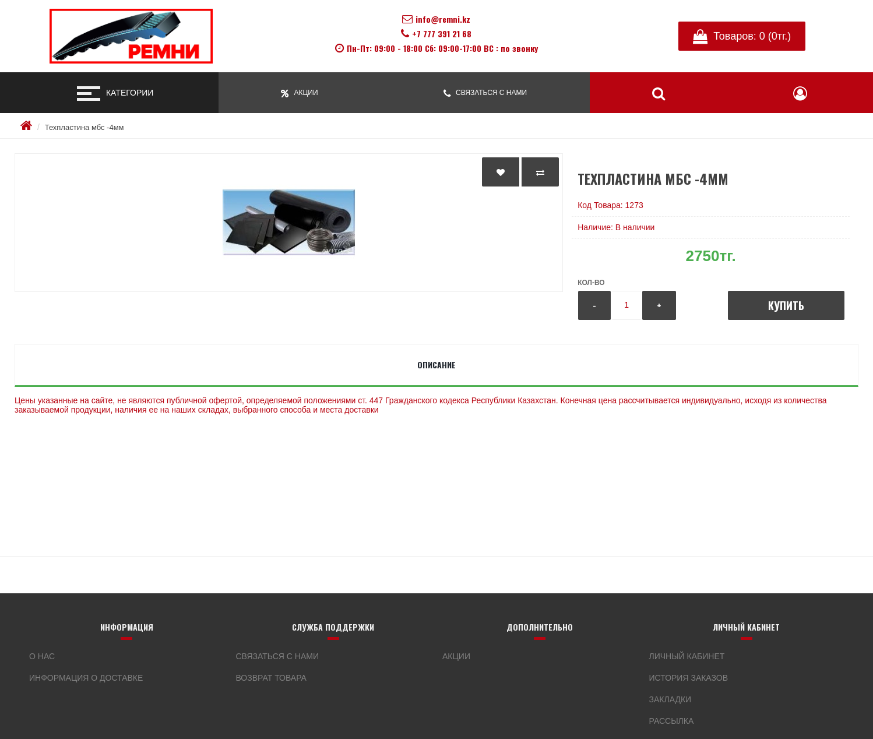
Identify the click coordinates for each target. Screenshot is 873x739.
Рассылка (671, 721)
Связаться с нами (277, 656)
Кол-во (591, 283)
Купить (786, 305)
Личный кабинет (687, 656)
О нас (42, 656)
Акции (456, 656)
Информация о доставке (86, 677)
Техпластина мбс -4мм (84, 127)
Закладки (670, 699)
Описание (436, 364)
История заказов (688, 677)
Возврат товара (271, 677)
